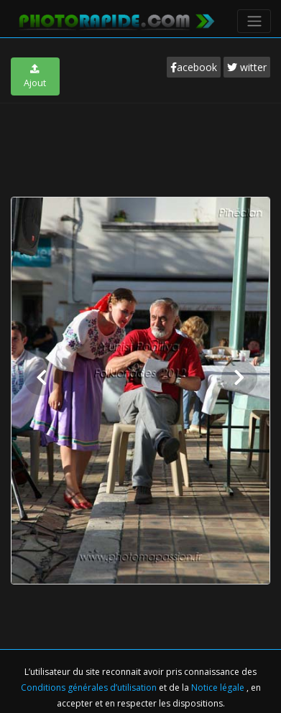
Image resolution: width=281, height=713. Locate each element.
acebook (193, 67)
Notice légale (219, 687)
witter (247, 67)
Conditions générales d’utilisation (90, 687)
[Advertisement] (141, 146)
